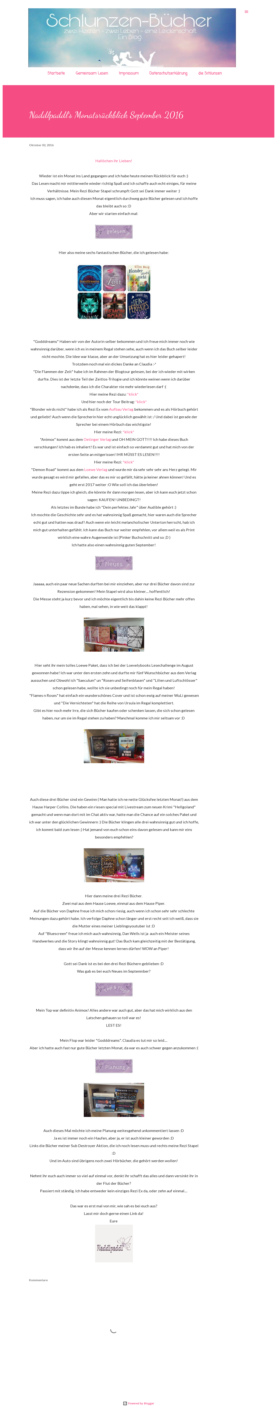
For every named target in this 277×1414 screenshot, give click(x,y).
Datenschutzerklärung (168, 73)
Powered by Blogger (138, 1403)
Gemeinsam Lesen (92, 73)
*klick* (132, 394)
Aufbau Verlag (121, 409)
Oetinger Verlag (97, 439)
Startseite (56, 73)
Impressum (128, 73)
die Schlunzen (210, 73)
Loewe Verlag (95, 469)
